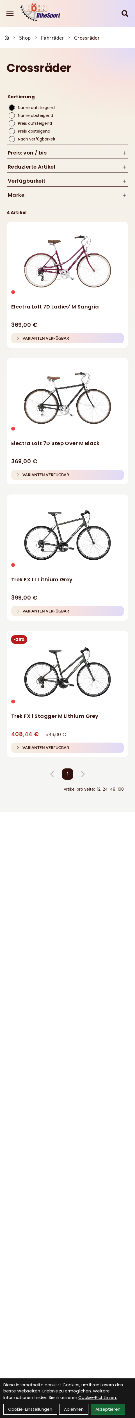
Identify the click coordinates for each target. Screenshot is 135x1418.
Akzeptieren (107, 1409)
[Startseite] (6, 37)
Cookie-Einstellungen (30, 1409)
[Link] (10, 13)
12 (98, 789)
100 (121, 789)
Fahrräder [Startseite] (52, 38)
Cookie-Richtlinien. (97, 1397)
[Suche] (125, 13)
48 (112, 789)
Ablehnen (74, 1409)
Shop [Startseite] (25, 38)
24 (105, 789)
